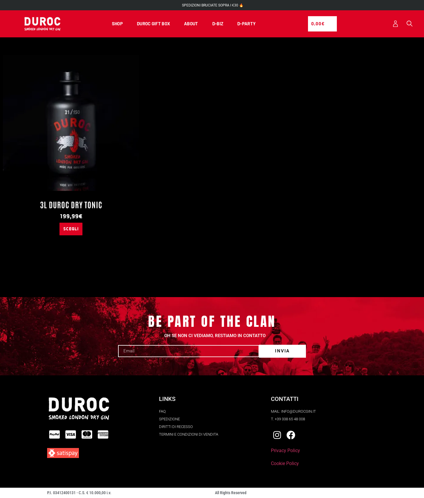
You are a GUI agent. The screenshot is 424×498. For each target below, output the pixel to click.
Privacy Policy (285, 451)
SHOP (117, 23)
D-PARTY (246, 23)
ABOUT (191, 23)
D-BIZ (217, 23)
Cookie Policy (285, 464)
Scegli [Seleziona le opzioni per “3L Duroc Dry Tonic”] (71, 228)
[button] (409, 24)
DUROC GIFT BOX (153, 23)
